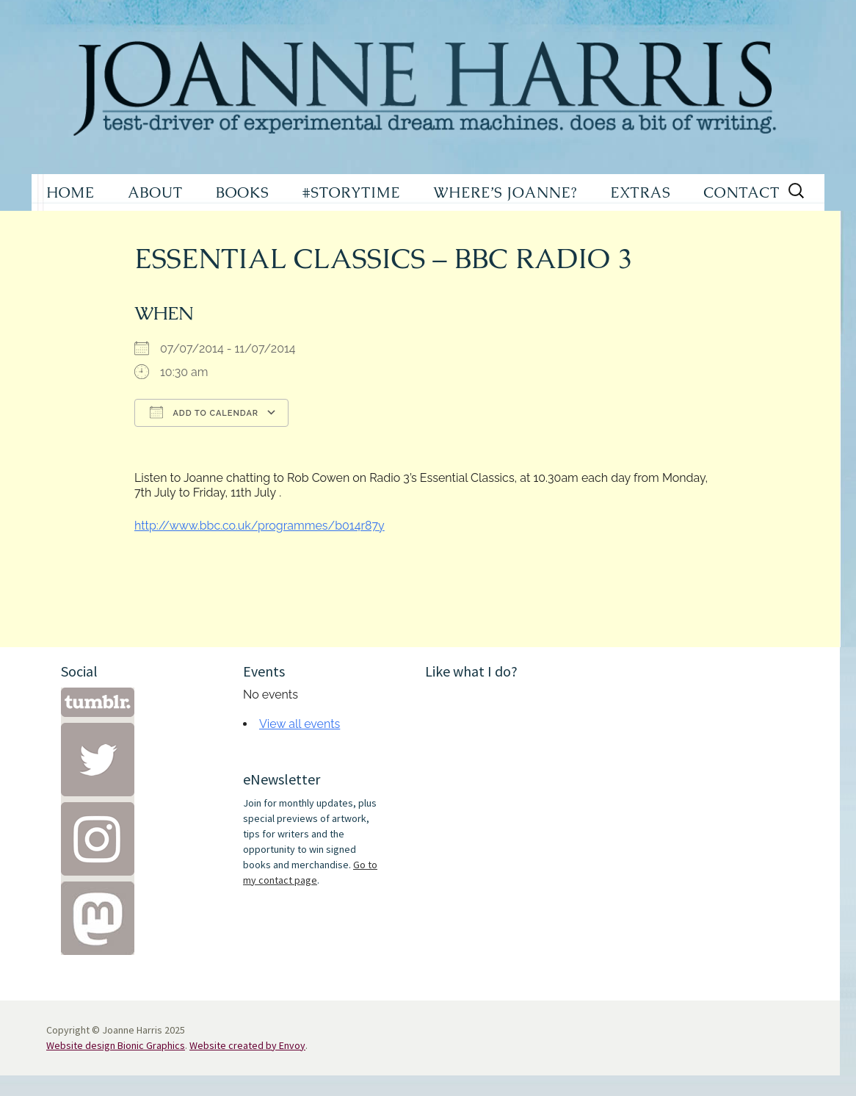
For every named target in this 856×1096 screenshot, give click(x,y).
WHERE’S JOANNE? (505, 192)
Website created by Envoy (247, 1045)
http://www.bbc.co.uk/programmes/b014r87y (259, 526)
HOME (70, 192)
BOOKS (242, 192)
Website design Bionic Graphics (115, 1045)
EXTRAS (640, 192)
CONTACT (741, 192)
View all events (299, 724)
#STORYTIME (351, 192)
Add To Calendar (204, 412)
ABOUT (155, 192)
